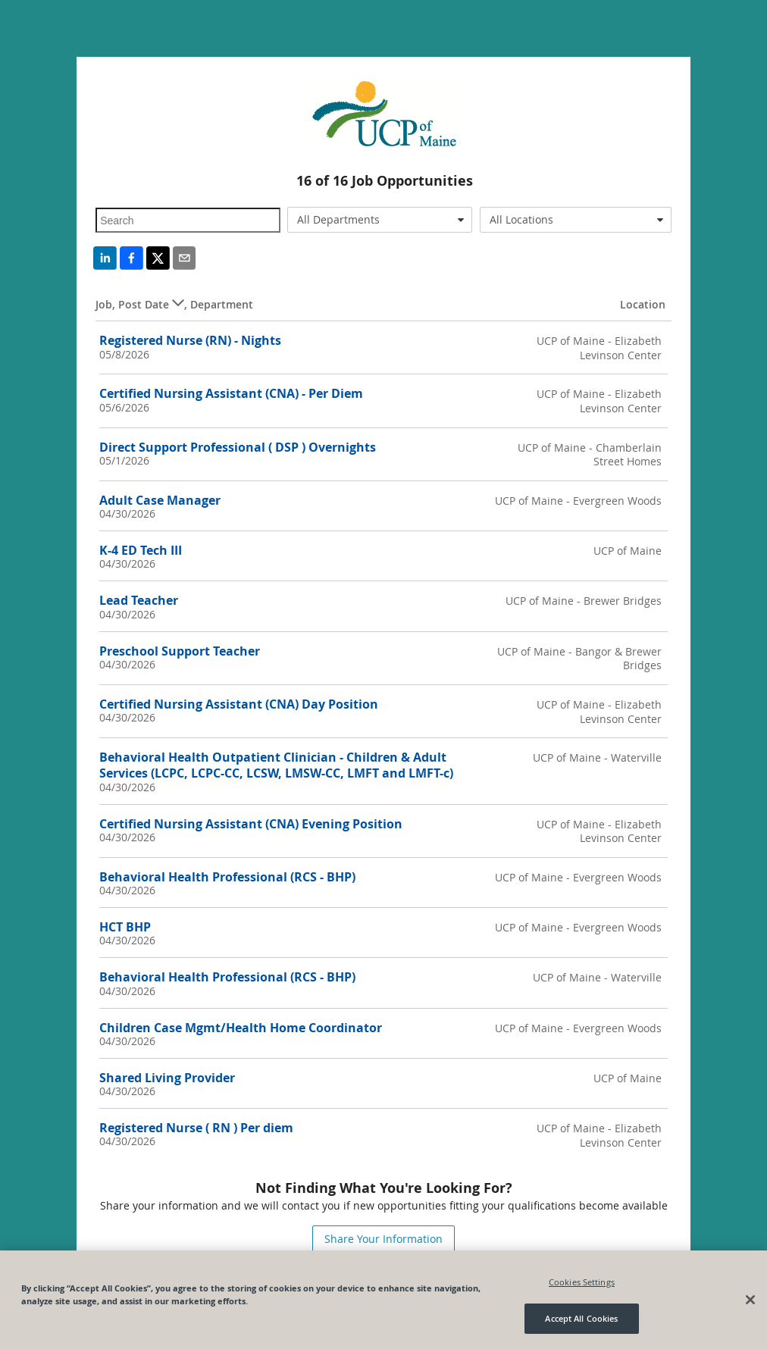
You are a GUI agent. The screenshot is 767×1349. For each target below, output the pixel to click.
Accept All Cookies (581, 1318)
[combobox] (379, 220)
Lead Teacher (138, 600)
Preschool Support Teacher (179, 651)
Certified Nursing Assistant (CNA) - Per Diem (231, 393)
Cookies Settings (582, 1282)
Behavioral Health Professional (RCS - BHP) (227, 877)
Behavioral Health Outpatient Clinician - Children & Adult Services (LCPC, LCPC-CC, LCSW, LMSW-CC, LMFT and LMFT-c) (276, 765)
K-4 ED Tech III (140, 550)
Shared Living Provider (167, 1077)
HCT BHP (125, 927)
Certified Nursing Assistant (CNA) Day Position (238, 704)
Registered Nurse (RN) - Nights (190, 340)
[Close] (750, 1299)
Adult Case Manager (160, 500)
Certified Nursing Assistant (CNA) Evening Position (250, 823)
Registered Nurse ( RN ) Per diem (196, 1127)
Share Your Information (383, 1239)
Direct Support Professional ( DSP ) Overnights (237, 447)
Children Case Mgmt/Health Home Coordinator (240, 1027)
